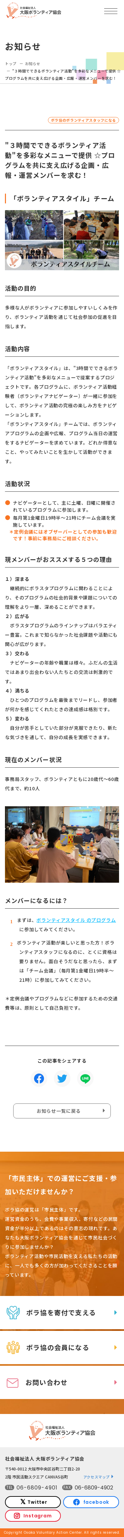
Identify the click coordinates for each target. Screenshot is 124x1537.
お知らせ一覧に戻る (59, 1110)
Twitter (37, 1502)
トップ (11, 63)
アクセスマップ (96, 1476)
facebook (96, 1502)
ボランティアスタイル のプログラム (76, 920)
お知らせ (33, 63)
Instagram (37, 1515)
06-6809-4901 (37, 1487)
